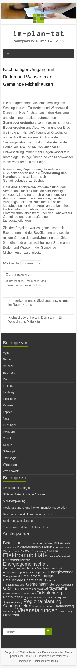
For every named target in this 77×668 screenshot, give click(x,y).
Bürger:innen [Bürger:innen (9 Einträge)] (11, 551)
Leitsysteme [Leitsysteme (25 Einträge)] (55, 588)
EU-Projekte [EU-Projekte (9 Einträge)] (47, 580)
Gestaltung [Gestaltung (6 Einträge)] (67, 584)
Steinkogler (10, 458)
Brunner (8, 366)
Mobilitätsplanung (14, 501)
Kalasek (8, 405)
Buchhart (9, 372)
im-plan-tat (38, 33)
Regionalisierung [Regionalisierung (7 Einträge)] (13, 602)
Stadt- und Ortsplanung (18, 520)
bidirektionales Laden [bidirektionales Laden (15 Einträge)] (34, 547)
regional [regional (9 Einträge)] (61, 597)
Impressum (25, 661)
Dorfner (8, 379)
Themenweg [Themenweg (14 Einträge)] (64, 606)
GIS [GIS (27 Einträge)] (7, 588)
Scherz (37, 285)
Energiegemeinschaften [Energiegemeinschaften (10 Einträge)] (19, 568)
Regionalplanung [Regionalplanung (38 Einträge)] (42, 601)
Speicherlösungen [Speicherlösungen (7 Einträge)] (42, 606)
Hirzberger (9, 392)
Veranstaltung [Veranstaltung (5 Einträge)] (9, 611)
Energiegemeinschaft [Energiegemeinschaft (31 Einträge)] (25, 564)
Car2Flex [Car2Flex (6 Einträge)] (26, 551)
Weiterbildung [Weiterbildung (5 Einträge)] (65, 611)
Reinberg (9, 431)
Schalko (8, 438)
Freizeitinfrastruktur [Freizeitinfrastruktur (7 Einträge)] (14, 584)
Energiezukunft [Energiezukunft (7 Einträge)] (12, 576)
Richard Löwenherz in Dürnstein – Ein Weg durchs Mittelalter (36, 319)
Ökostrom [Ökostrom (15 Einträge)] (11, 615)
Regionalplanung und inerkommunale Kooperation (35, 507)
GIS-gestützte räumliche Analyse (24, 494)
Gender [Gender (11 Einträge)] (54, 584)
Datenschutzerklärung (46, 661)
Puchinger (9, 425)
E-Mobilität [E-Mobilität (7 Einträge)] (53, 551)
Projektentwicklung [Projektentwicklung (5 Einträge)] (33, 597)
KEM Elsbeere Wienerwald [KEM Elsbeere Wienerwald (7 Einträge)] (27, 588)
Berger (7, 359)
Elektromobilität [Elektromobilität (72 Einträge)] (23, 555)
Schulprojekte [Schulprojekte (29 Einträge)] (17, 606)
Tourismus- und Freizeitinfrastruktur (25, 527)
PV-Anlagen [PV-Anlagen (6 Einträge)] (49, 597)
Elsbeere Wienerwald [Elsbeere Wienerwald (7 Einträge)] (57, 556)
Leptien (8, 412)
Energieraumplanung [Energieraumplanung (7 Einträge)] (35, 572)
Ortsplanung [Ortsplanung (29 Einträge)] (49, 592)
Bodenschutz (31, 263)
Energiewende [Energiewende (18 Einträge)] (61, 572)
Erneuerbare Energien (17, 488)
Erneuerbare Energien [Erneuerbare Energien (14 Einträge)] (21, 580)
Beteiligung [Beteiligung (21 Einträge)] (13, 543)
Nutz (6, 418)
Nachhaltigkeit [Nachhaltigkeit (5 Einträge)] (29, 593)
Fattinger (8, 385)
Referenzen (16, 281)
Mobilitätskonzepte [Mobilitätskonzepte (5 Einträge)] (12, 593)
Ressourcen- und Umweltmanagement (27, 514)
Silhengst (9, 451)
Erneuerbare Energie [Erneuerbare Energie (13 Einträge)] (37, 576)
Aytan (6, 353)
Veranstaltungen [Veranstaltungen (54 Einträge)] (37, 610)
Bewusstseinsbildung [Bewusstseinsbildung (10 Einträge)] (39, 543)
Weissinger (10, 464)
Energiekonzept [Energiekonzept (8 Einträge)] (12, 572)
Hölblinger (9, 398)
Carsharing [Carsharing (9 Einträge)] (38, 551)
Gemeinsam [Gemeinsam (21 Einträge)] (37, 584)
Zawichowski (11, 471)
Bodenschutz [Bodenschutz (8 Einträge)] (61, 547)
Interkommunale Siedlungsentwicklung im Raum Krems (38, 303)
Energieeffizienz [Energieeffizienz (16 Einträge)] (16, 560)
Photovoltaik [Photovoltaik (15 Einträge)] (13, 597)
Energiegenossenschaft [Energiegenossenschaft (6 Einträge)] (49, 568)
